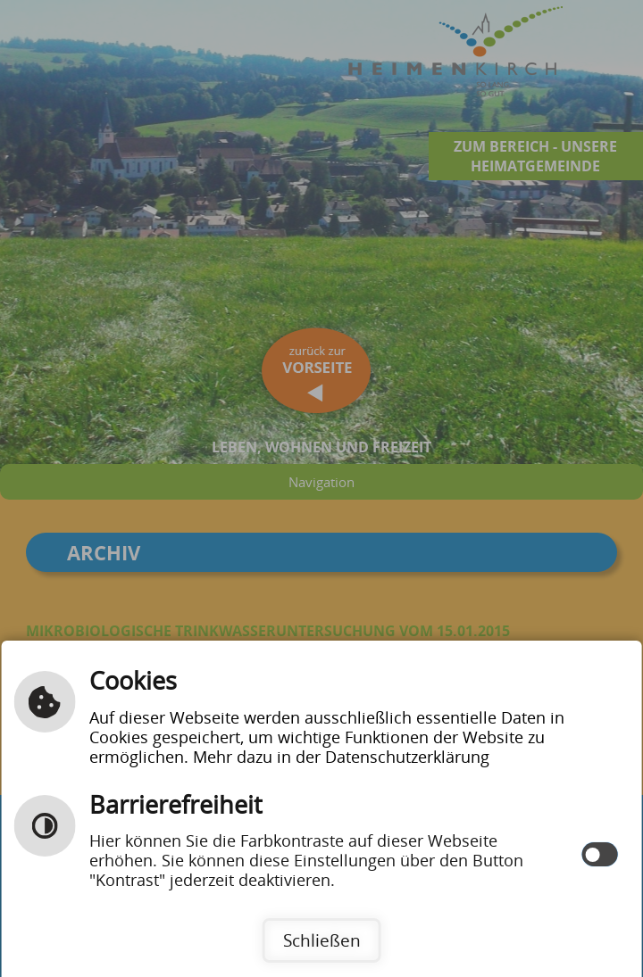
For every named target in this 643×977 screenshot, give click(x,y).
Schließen (322, 940)
